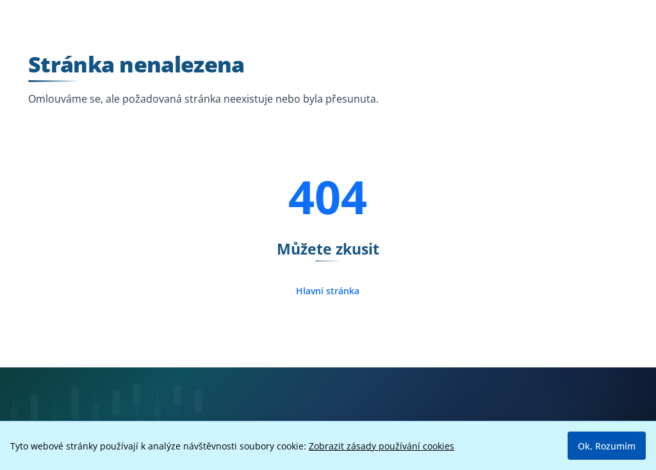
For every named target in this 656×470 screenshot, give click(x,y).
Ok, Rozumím (607, 446)
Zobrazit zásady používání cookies (381, 446)
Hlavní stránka (327, 291)
